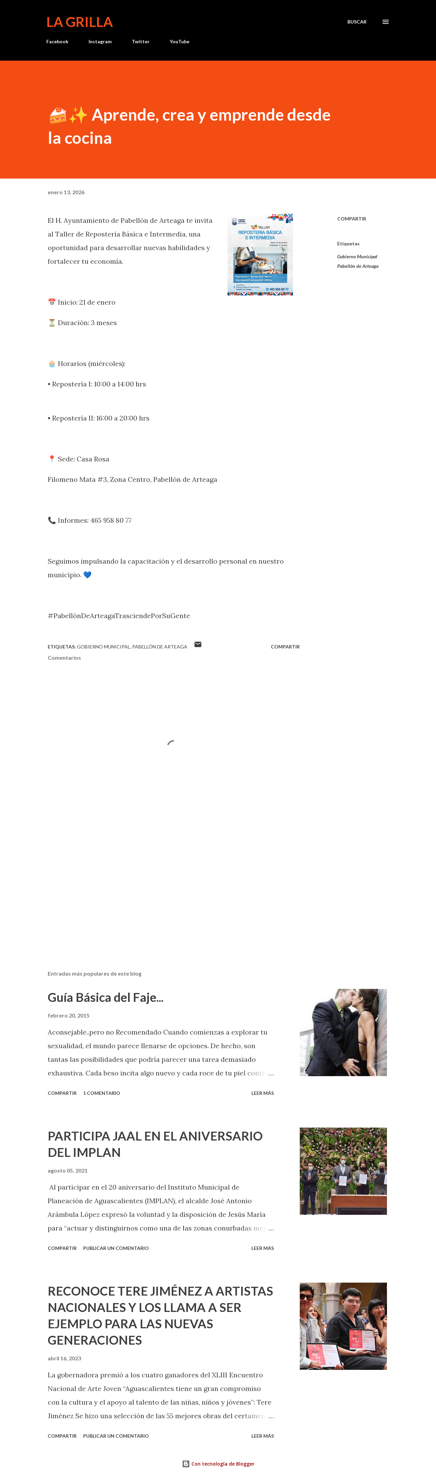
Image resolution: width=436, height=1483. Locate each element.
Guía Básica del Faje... (106, 997)
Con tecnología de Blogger (218, 1464)
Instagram (100, 41)
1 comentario (101, 1093)
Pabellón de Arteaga (357, 266)
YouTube (179, 41)
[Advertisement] (163, 885)
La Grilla (79, 22)
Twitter (141, 41)
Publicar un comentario (116, 1248)
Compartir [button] (351, 218)
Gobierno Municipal (357, 256)
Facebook (57, 41)
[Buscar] (357, 22)
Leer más (262, 1093)
